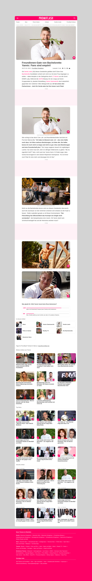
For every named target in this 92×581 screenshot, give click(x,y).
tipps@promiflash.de (43, 346)
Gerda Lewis (28, 71)
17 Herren (55, 76)
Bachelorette (26, 74)
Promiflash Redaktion (38, 68)
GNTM (41, 79)
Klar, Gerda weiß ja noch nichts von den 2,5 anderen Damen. (42, 315)
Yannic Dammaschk (52, 81)
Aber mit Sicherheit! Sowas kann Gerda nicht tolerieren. (41, 309)
